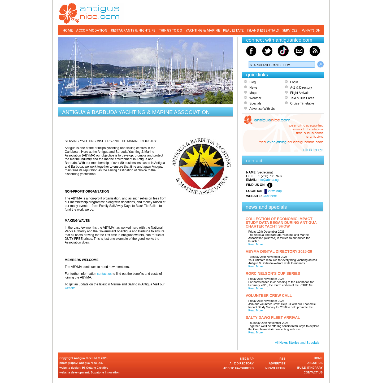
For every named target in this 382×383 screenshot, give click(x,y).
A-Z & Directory (301, 87)
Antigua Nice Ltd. (91, 362)
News (253, 87)
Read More (255, 244)
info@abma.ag (268, 180)
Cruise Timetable (302, 103)
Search (320, 64)
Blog (252, 82)
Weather (255, 98)
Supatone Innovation (105, 372)
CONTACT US (313, 372)
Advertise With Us (262, 109)
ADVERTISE (277, 363)
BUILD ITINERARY (310, 367)
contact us (104, 274)
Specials (255, 103)
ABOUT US (315, 362)
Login (294, 82)
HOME (318, 358)
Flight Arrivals (299, 93)
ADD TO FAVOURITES (238, 368)
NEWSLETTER (275, 368)
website (70, 288)
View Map (274, 191)
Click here (270, 196)
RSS (282, 358)
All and (297, 343)
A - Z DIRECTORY (241, 363)
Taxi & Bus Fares (302, 98)
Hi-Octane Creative (95, 367)
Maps (253, 93)
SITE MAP (247, 358)
